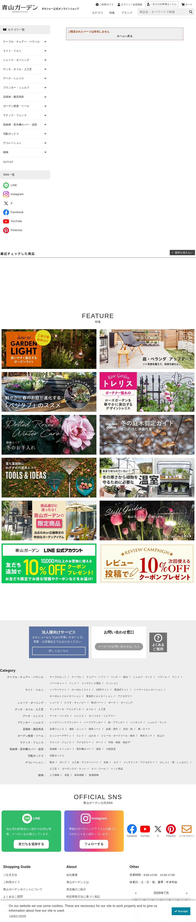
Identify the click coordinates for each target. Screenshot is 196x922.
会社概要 (72, 874)
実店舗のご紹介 (76, 889)
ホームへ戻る (124, 36)
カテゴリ (97, 12)
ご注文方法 (10, 874)
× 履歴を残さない (182, 252)
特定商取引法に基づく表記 (83, 896)
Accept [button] (181, 911)
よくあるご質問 (13, 896)
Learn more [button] (17, 915)
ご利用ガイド (11, 882)
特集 (112, 12)
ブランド (126, 12)
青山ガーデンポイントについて (22, 889)
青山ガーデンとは (77, 882)
